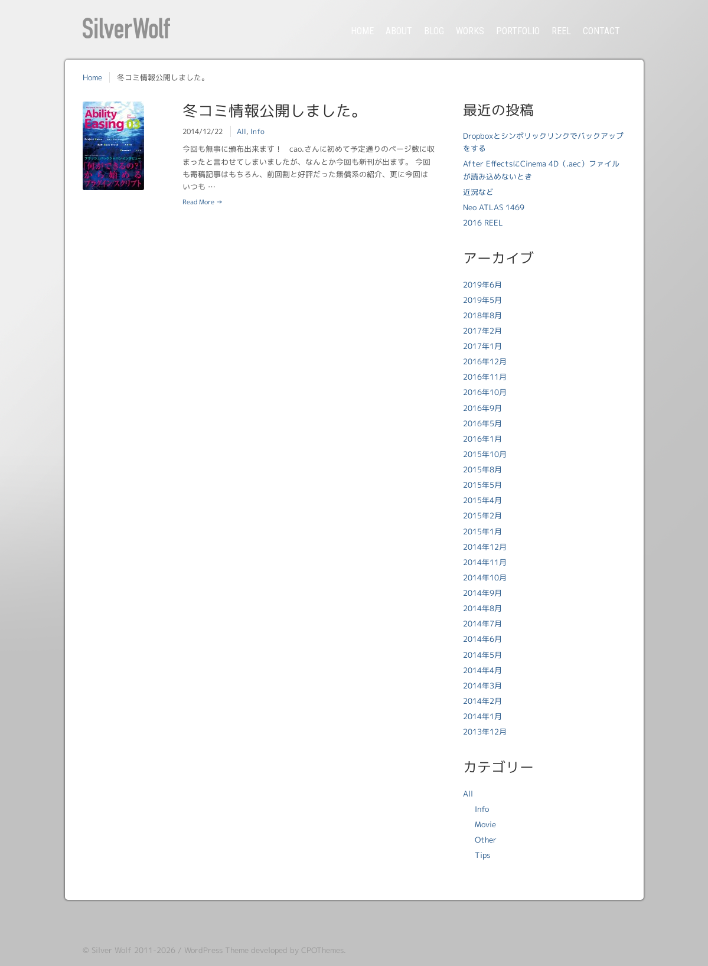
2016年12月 (485, 361)
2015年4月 (482, 500)
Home (92, 77)
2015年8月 (482, 469)
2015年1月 (482, 531)
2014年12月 (485, 546)
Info (257, 131)
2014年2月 (482, 701)
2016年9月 (482, 408)
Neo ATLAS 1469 (493, 207)
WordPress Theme (216, 950)
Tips (482, 855)
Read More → (202, 202)
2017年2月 (482, 330)
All (241, 131)
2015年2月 (482, 515)
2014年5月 (482, 655)
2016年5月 (482, 423)
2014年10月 (485, 577)
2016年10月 (485, 392)
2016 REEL (483, 222)
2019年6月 (482, 284)
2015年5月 (482, 484)
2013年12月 (485, 731)
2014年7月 (482, 623)
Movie (485, 824)
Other (486, 839)
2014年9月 (482, 593)
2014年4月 (482, 670)
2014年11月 (485, 562)
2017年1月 (482, 346)
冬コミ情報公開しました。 (274, 110)
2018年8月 (482, 315)
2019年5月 (482, 300)
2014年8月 (482, 608)
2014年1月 (482, 716)
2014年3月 (482, 685)
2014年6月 (482, 639)
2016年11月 (485, 376)
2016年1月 (482, 438)
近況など (478, 192)
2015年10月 (485, 454)
